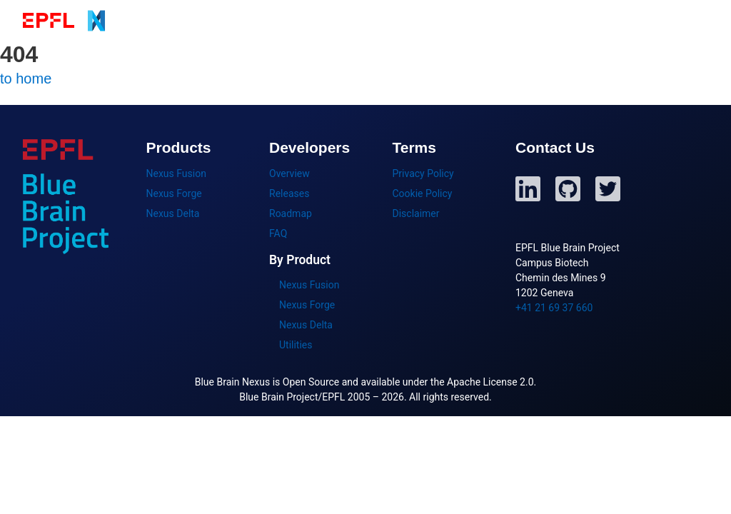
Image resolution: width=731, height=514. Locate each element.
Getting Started (481, 20)
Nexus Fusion (176, 173)
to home (25, 78)
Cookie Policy (423, 193)
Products (391, 20)
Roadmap (290, 213)
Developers (576, 20)
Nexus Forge (174, 193)
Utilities (296, 345)
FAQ (278, 233)
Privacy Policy (423, 173)
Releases (289, 193)
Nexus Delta (173, 213)
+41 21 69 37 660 (554, 307)
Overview (289, 173)
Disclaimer (416, 213)
